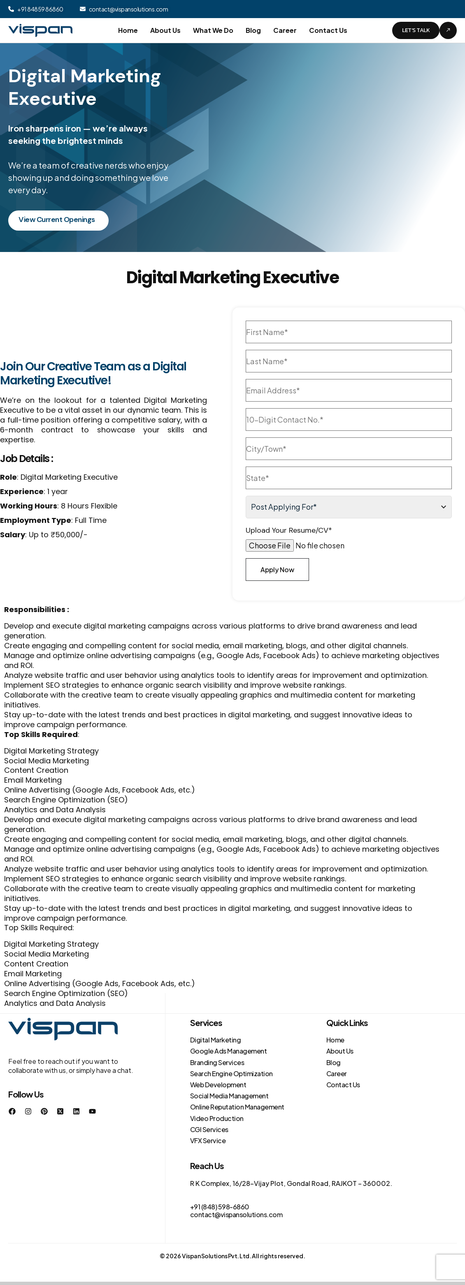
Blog (253, 30)
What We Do (213, 30)
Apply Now (277, 569)
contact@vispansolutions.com (128, 9)
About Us (165, 30)
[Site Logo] (40, 30)
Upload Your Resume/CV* (289, 530)
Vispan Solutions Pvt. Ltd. (216, 1256)
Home (128, 30)
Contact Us (328, 30)
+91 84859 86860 (40, 9)
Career (285, 30)
